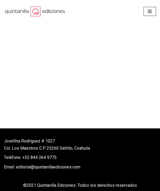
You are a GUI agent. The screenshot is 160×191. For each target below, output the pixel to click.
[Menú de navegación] (150, 11)
